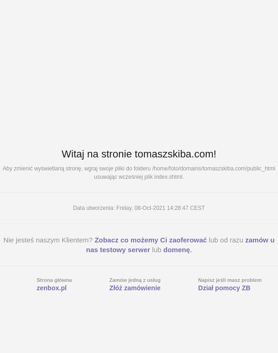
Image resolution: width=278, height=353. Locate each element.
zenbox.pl (52, 288)
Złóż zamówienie (134, 288)
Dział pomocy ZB (224, 288)
